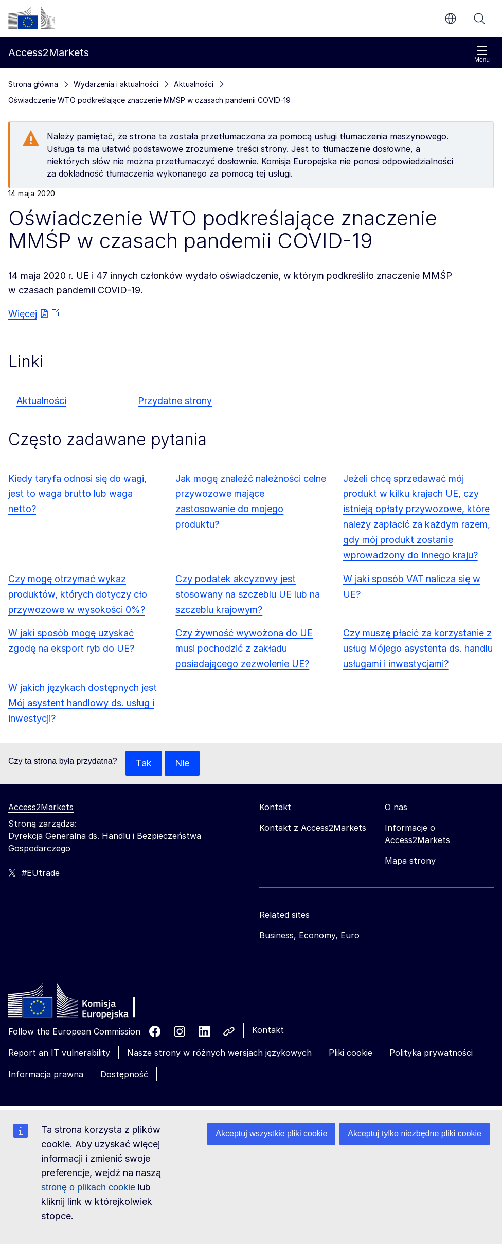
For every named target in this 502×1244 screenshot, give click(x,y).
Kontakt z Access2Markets (312, 827)
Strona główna (33, 84)
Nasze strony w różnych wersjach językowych (219, 1052)
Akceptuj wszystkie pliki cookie (271, 1133)
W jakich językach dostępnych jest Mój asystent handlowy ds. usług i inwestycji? (82, 703)
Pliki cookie (350, 1052)
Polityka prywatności (431, 1052)
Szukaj (479, 18)
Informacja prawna (45, 1074)
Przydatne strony (175, 400)
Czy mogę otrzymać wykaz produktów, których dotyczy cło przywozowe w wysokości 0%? (77, 594)
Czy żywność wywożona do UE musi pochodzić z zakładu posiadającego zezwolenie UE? (244, 648)
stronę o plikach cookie (89, 1187)
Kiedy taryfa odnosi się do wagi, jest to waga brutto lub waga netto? (77, 494)
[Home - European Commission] (82, 1003)
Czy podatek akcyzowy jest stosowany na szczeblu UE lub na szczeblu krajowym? (247, 594)
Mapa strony (410, 860)
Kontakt (268, 1030)
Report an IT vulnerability (59, 1052)
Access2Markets (41, 807)
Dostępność (124, 1074)
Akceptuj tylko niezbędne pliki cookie (414, 1133)
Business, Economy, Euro (309, 935)
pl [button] (450, 18)
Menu (482, 54)
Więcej (22, 313)
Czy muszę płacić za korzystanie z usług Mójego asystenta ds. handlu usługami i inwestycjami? (418, 648)
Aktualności (41, 400)
